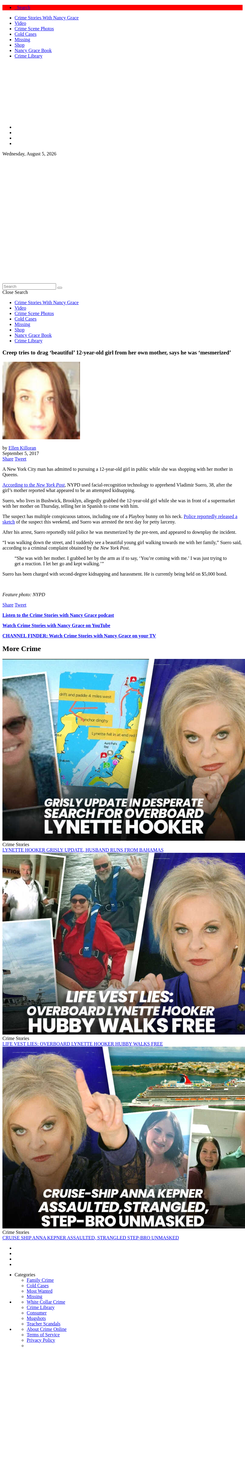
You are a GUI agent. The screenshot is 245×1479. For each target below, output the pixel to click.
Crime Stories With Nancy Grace (47, 17)
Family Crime (40, 1280)
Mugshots (36, 1318)
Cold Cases (25, 34)
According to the (33, 484)
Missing (22, 39)
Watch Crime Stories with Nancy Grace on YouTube (56, 625)
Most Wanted (39, 1291)
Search (22, 7)
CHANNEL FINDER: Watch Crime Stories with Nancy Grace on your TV (79, 635)
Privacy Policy (41, 1340)
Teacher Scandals (43, 1323)
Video (20, 23)
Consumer (37, 1312)
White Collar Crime (46, 1302)
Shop (20, 45)
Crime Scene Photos (34, 28)
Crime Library (28, 55)
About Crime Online (47, 1329)
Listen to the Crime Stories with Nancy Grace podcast (58, 615)
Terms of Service (43, 1334)
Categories (25, 1274)
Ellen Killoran (22, 447)
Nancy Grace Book (33, 50)
